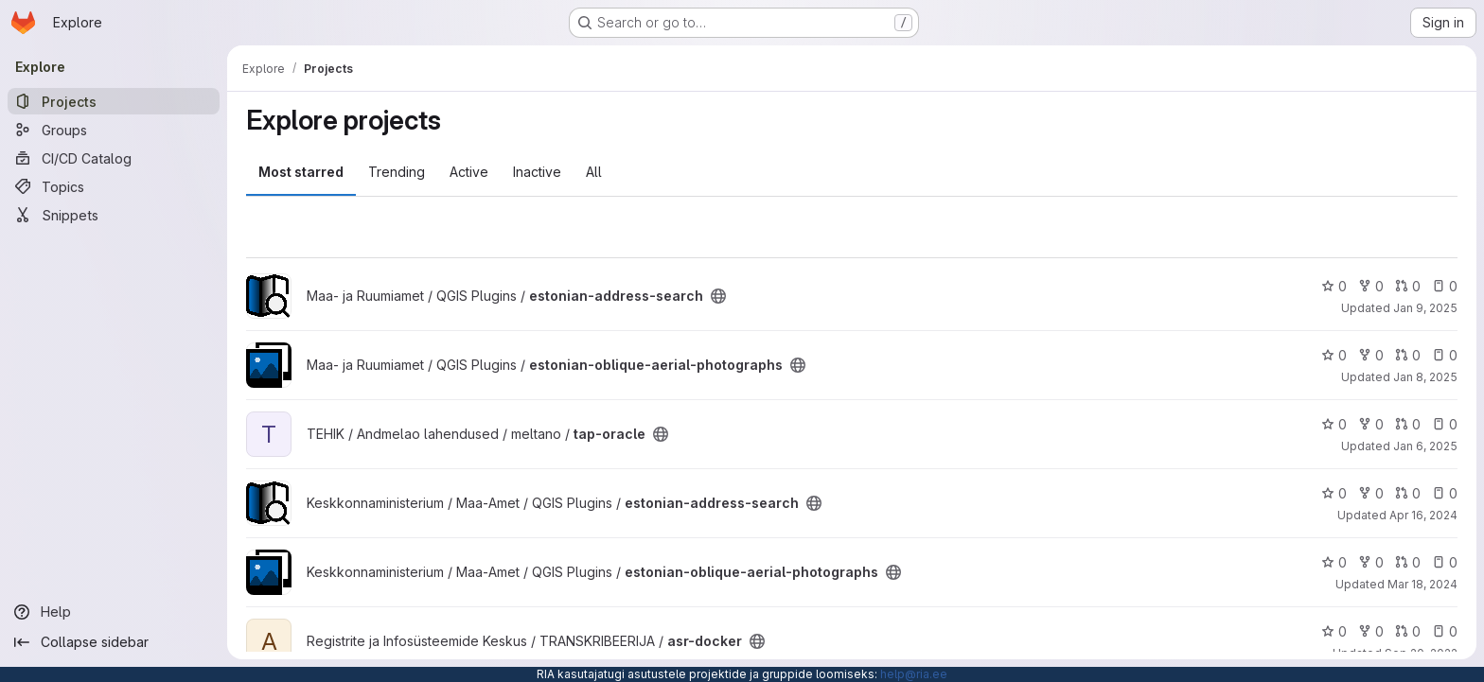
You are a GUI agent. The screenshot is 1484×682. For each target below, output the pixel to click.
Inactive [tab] (537, 172)
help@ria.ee (913, 674)
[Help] (114, 612)
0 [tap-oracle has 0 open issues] (1445, 424)
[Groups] (114, 129)
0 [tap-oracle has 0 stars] (1334, 424)
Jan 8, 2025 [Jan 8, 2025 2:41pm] (1425, 377)
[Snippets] (114, 214)
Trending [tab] (396, 172)
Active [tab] (469, 172)
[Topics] (114, 186)
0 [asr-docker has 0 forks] (1371, 631)
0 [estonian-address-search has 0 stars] (1334, 286)
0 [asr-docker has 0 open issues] (1445, 631)
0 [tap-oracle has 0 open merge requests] (1408, 424)
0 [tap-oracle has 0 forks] (1371, 424)
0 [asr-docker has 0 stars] (1334, 631)
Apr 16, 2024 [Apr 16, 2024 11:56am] (1423, 515)
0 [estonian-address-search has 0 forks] (1371, 286)
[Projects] (114, 101)
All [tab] (594, 172)
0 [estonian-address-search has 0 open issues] (1445, 286)
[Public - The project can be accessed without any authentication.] (718, 296)
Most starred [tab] (301, 172)
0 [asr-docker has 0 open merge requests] (1408, 631)
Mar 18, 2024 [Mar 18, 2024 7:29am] (1422, 584)
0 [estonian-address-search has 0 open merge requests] (1408, 286)
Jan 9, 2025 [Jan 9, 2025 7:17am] (1425, 308)
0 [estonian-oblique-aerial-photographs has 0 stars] (1334, 355)
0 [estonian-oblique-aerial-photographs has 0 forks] (1371, 355)
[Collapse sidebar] (114, 642)
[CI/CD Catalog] (114, 158)
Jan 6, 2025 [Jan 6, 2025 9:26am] (1425, 446)
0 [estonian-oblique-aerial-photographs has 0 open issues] (1445, 355)
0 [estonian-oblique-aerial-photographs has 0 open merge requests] (1408, 355)
